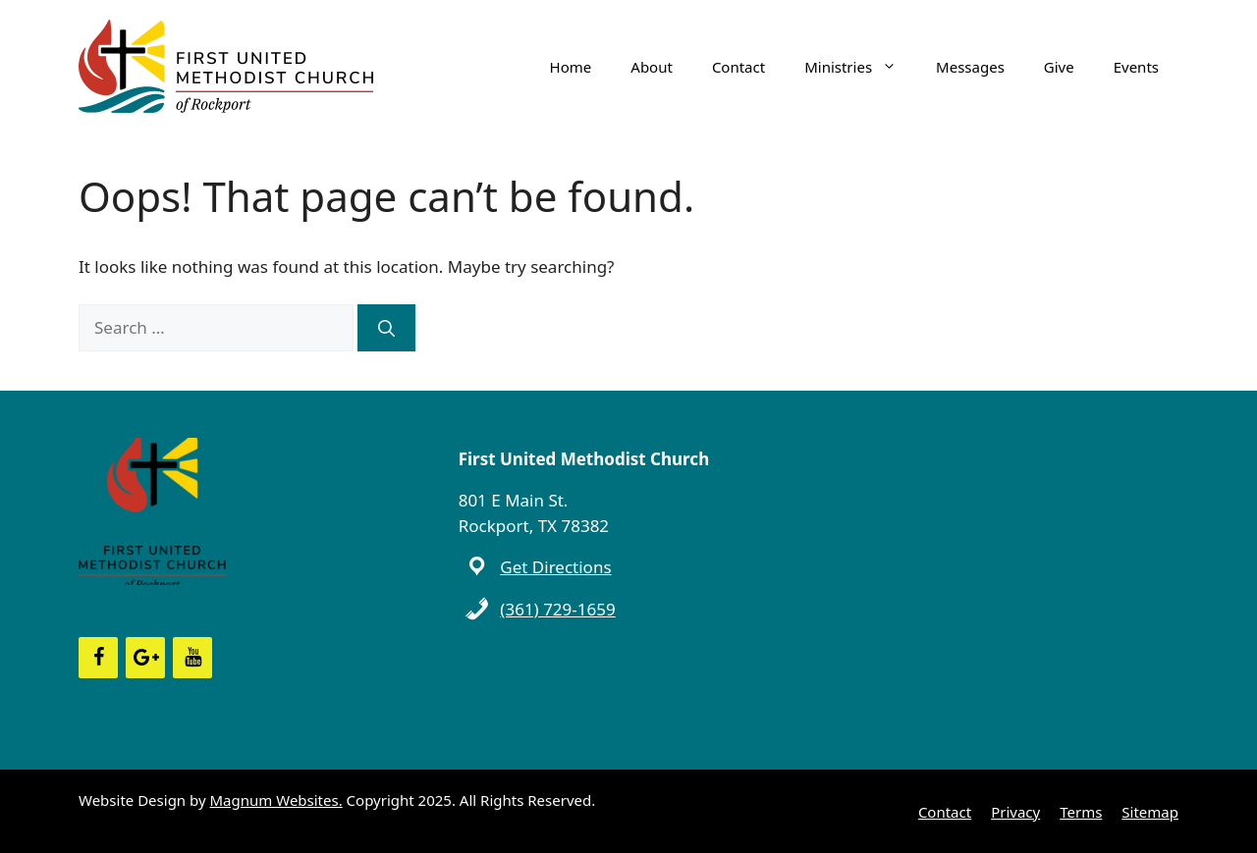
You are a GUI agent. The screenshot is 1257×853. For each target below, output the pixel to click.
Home (571, 67)
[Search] (386, 327)
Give (1059, 67)
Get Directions (555, 567)
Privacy (1015, 812)
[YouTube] (192, 657)
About (651, 67)
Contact (738, 67)
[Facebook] (98, 657)
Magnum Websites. (276, 800)
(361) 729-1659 (557, 609)
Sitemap (1149, 812)
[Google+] (145, 657)
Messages (970, 67)
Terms (1081, 812)
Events (1136, 67)
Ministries (860, 66)
